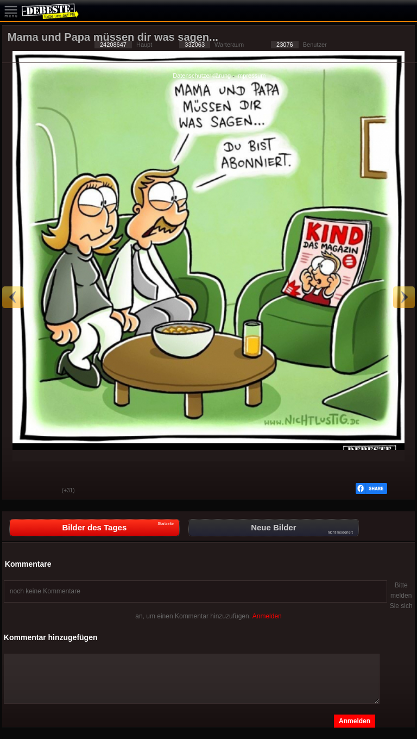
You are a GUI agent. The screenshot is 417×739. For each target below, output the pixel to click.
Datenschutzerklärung (202, 75)
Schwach (45, 491)
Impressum (251, 75)
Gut (18, 491)
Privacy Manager (221, 84)
